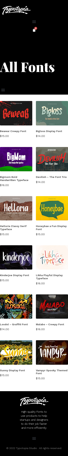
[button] (34, 21)
